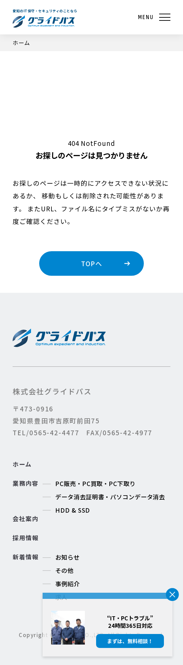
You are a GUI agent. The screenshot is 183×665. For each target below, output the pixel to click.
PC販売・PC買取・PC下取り (95, 483)
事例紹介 (67, 583)
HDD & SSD (72, 510)
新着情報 (25, 557)
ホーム (22, 464)
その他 (64, 570)
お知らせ (67, 557)
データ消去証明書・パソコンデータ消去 (110, 497)
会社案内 (25, 519)
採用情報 (25, 538)
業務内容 (25, 483)
